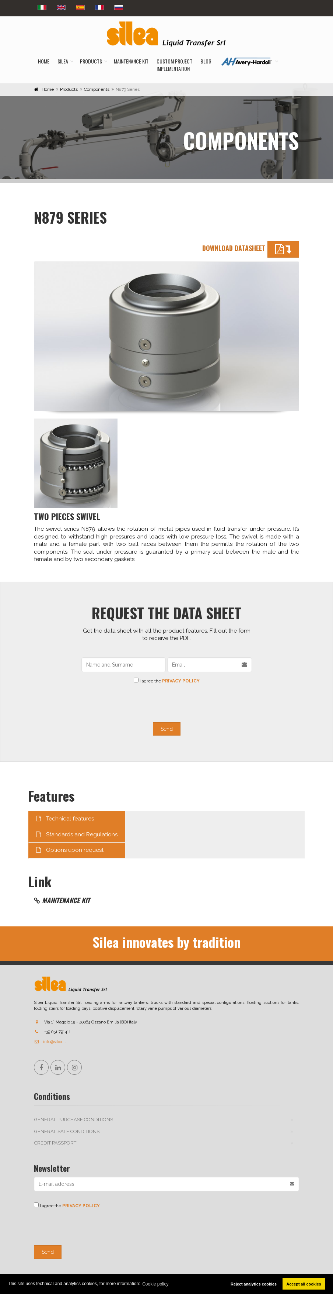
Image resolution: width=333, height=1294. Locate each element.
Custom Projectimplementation (174, 64)
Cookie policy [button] (155, 1284)
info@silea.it (50, 1041)
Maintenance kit (131, 61)
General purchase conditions (73, 1119)
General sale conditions (66, 1131)
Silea (62, 61)
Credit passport (55, 1143)
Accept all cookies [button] (304, 1284)
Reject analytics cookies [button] (254, 1284)
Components (96, 89)
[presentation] (166, 702)
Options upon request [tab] (70, 850)
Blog (205, 61)
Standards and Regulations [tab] (77, 834)
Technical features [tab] (65, 818)
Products (91, 61)
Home (43, 61)
